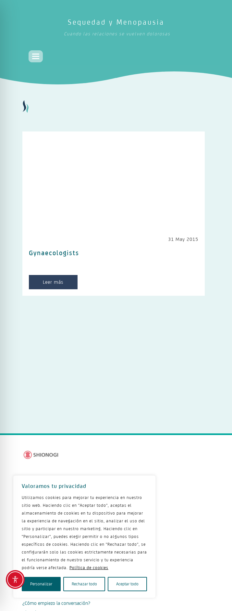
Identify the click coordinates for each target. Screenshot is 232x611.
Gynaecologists (54, 252)
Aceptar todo (127, 583)
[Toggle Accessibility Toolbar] (15, 579)
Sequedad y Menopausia (116, 29)
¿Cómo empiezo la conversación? (56, 603)
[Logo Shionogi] (41, 455)
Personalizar (41, 583)
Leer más (53, 282)
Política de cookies (88, 567)
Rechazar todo (84, 583)
